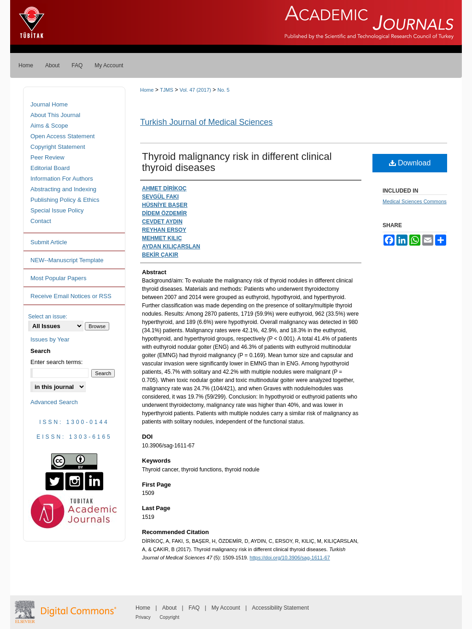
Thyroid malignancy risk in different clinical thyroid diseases (237, 162)
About (169, 608)
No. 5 (224, 90)
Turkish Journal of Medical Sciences (206, 122)
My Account (226, 608)
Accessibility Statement (280, 608)
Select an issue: (47, 316)
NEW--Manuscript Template (66, 260)
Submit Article (48, 242)
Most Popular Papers (58, 278)
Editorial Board (50, 168)
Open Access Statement (62, 136)
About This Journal (55, 115)
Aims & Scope (49, 125)
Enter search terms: (56, 362)
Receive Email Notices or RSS (71, 296)
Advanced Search (54, 402)
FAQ (194, 608)
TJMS (166, 90)
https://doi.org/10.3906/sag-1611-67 (290, 557)
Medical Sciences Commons (415, 201)
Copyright (169, 617)
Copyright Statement (57, 146)
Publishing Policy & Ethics (65, 199)
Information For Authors (61, 178)
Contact (40, 221)
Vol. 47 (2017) (195, 90)
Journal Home (49, 104)
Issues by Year (50, 339)
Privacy (143, 617)
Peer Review (47, 157)
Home (146, 90)
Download (410, 163)
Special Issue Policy (57, 210)
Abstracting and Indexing (63, 189)
